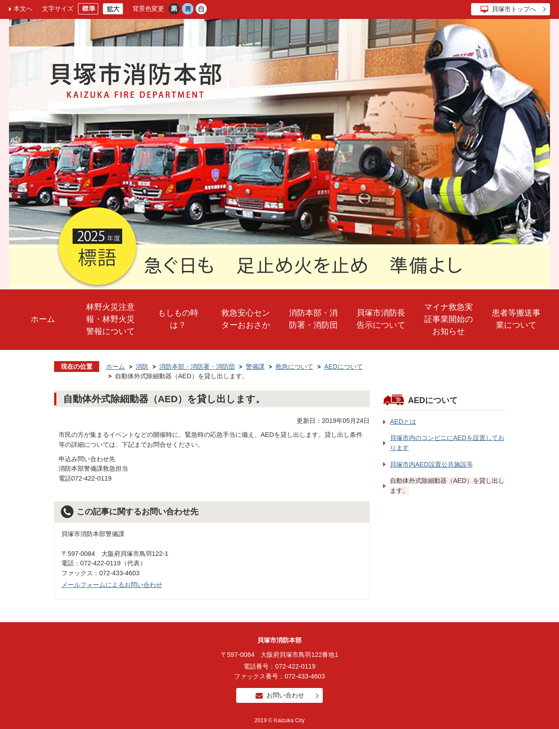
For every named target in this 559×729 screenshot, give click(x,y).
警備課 (255, 366)
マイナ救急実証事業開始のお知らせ (448, 319)
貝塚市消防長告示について (381, 319)
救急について (294, 366)
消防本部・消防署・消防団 (313, 319)
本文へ (23, 8)
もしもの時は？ (178, 319)
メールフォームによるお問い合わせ (111, 584)
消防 (142, 366)
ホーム (43, 319)
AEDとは (403, 421)
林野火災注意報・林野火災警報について (110, 319)
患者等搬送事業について (516, 319)
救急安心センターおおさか (245, 319)
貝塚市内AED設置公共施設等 (431, 464)
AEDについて (343, 366)
